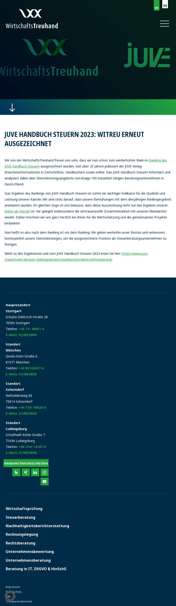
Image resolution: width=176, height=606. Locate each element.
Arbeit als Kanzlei (17, 211)
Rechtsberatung (20, 543)
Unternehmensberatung (28, 560)
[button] (164, 24)
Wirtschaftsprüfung (24, 508)
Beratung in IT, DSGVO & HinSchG (36, 568)
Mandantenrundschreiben (26, 463)
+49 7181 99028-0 (32, 407)
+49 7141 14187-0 (32, 447)
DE (157, 8)
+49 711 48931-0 (31, 329)
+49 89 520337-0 (31, 368)
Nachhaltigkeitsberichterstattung (37, 525)
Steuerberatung (20, 517)
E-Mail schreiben (21, 335)
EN (165, 5)
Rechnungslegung (22, 534)
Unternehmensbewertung (30, 551)
